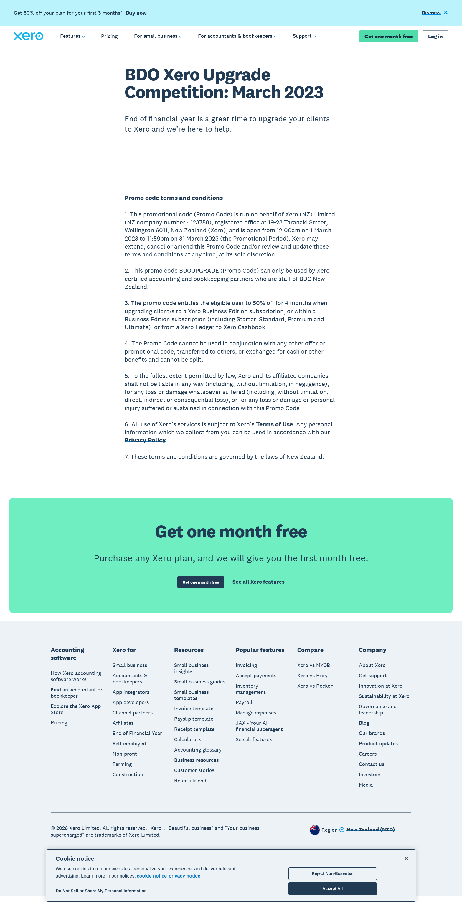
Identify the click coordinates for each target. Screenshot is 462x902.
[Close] (406, 858)
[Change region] (367, 836)
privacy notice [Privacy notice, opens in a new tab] (184, 875)
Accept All (332, 888)
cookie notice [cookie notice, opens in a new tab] (152, 875)
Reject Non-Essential (333, 873)
